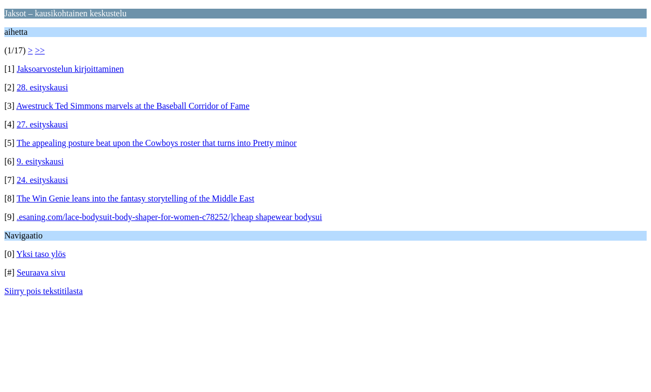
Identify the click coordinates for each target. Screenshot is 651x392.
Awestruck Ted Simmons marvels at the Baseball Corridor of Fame (133, 106)
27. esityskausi (42, 124)
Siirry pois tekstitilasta (43, 291)
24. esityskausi (42, 180)
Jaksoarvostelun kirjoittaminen (70, 69)
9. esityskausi (40, 161)
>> (40, 50)
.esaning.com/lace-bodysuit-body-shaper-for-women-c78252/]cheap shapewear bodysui (169, 217)
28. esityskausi (42, 87)
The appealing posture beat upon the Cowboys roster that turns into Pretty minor (156, 143)
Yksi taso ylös (41, 254)
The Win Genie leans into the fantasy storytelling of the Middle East (135, 198)
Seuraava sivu (41, 272)
